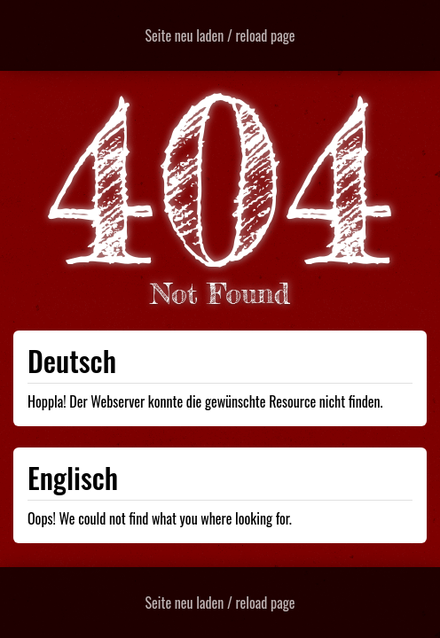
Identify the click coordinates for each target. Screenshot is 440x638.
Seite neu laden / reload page (220, 35)
